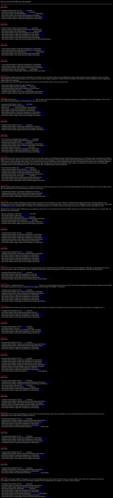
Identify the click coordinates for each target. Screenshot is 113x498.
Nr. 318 (42, 172)
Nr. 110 (42, 495)
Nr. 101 (42, 55)
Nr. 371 (24, 380)
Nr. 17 (44, 485)
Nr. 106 (42, 277)
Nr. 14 (42, 112)
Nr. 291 (46, 223)
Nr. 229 (39, 274)
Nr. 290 (24, 385)
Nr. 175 (45, 441)
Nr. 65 (43, 66)
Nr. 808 (29, 220)
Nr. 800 (44, 18)
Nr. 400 (41, 256)
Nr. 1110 (41, 347)
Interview (12, 107)
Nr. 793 (44, 93)
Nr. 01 (46, 366)
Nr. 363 (24, 233)
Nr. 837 (41, 491)
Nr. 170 (45, 403)
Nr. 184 (44, 237)
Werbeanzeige (24, 147)
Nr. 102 (42, 113)
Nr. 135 (44, 361)
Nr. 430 (41, 423)
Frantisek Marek (31, 51)
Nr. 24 (39, 368)
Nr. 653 (41, 150)
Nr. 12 (44, 29)
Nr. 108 (42, 333)
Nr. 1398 (43, 115)
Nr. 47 (43, 48)
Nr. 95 (45, 221)
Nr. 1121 (41, 349)
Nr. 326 (44, 437)
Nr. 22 (37, 110)
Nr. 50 (43, 50)
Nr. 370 (24, 358)
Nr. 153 (41, 314)
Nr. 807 (29, 28)
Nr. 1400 (26, 175)
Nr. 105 (42, 260)
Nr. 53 (45, 91)
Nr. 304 (41, 406)
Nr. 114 (41, 442)
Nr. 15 (44, 234)
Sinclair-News (26, 215)
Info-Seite (22, 167)
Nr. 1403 (26, 488)
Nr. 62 (43, 64)
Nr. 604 (41, 390)
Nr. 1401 (26, 217)
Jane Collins (30, 31)
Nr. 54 (28, 86)
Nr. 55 (41, 298)
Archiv (30, 139)
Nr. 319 (41, 388)
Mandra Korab (36, 426)
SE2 (35, 85)
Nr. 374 (24, 436)
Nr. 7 (43, 177)
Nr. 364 (24, 252)
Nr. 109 (42, 457)
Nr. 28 (28, 169)
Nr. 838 (41, 36)
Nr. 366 (24, 290)
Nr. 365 (24, 272)
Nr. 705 (41, 32)
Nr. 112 (45, 291)
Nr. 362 (24, 142)
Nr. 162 (45, 345)
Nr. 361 (24, 125)
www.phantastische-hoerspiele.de (26, 99)
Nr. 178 (46, 145)
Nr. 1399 (26, 12)
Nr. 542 (44, 363)
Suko (28, 69)
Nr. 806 (46, 129)
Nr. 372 (24, 399)
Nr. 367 (24, 310)
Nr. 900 (41, 471)
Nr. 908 (41, 455)
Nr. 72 (45, 144)
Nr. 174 (41, 315)
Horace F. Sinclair (32, 371)
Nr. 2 (40, 295)
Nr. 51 (41, 296)
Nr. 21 (40, 140)
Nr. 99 (42, 53)
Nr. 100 (42, 15)
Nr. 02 (45, 242)
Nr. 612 (41, 148)
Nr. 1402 (26, 387)
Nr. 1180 (41, 425)
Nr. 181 (46, 293)
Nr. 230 (41, 490)
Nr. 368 (24, 326)
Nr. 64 (45, 128)
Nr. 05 (43, 422)
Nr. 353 (24, 484)
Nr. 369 (24, 342)
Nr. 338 (41, 407)
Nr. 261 (42, 191)
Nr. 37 (52, 39)
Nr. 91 (45, 193)
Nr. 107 (42, 317)
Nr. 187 (46, 453)
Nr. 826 (41, 34)
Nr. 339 (24, 468)
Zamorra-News (29, 105)
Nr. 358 (24, 10)
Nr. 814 (39, 312)
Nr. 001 (44, 17)
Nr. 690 (41, 258)
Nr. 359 (24, 90)
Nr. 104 (42, 241)
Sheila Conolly (31, 13)
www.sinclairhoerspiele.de (31, 285)
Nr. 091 (44, 360)
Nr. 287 (39, 275)
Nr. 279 (42, 171)
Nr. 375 (24, 452)
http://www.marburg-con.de (8, 207)
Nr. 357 (44, 439)
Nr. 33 (43, 331)
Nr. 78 (45, 174)
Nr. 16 (37, 109)
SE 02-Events (26, 213)
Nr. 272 (42, 126)
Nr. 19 (43, 194)
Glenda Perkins (36, 472)
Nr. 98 (42, 37)
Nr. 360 (24, 104)
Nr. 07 (41, 261)
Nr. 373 (24, 418)
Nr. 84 (41, 255)
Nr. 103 (42, 179)
